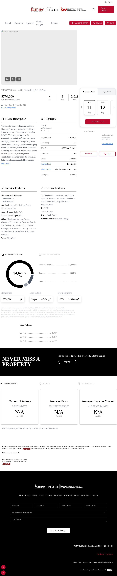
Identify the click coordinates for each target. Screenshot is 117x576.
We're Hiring (105, 8)
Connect (95, 493)
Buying (34, 493)
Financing (49, 493)
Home (21, 493)
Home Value (58, 493)
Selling (41, 493)
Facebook (100, 552)
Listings (27, 493)
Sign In (109, 2)
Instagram (109, 552)
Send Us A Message (58, 528)
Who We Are (68, 493)
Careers (76, 493)
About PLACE (85, 493)
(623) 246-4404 (108, 544)
